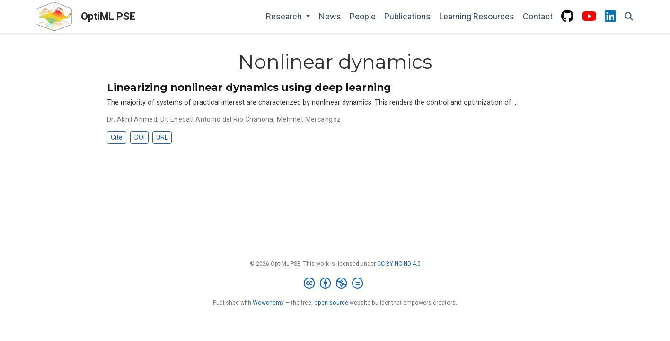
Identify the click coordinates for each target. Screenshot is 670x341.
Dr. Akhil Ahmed (132, 119)
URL (162, 137)
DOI (139, 137)
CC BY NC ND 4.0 (399, 263)
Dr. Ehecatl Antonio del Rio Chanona (216, 119)
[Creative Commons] (335, 284)
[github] (567, 16)
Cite (117, 137)
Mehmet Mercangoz (309, 119)
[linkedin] (610, 16)
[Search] (629, 16)
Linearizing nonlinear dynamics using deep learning (249, 87)
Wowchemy (268, 302)
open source (331, 302)
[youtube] (589, 16)
